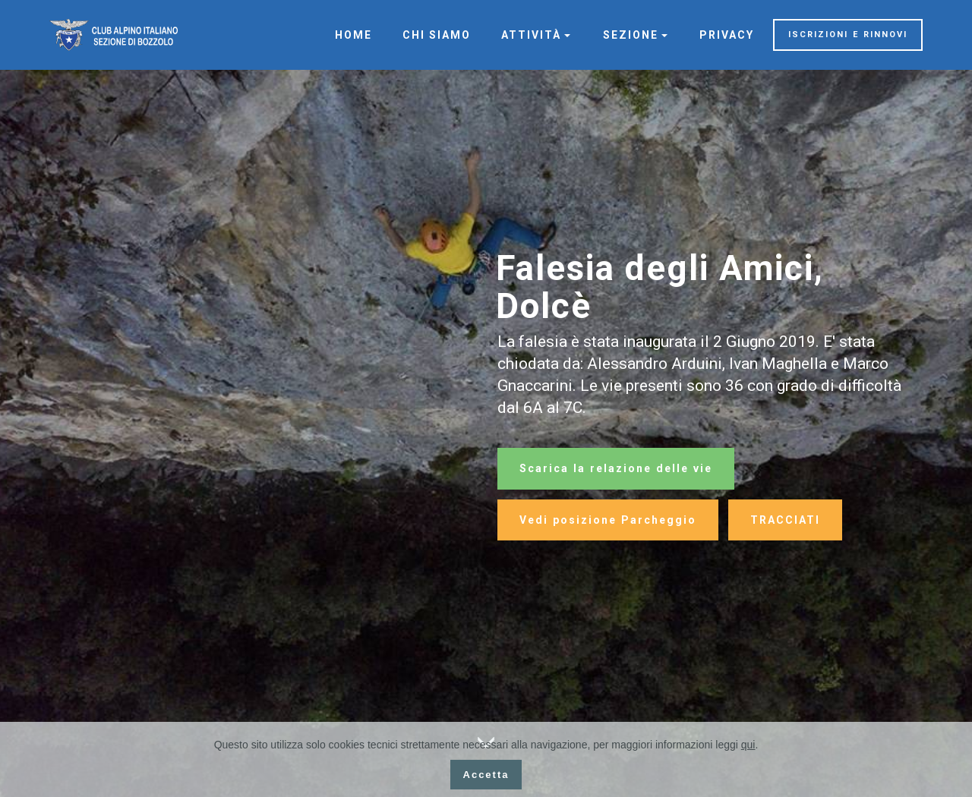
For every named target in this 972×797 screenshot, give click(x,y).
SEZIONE (630, 35)
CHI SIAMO (436, 35)
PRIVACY (726, 35)
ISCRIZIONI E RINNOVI (847, 34)
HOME (353, 35)
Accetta (486, 774)
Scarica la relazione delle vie (615, 468)
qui (748, 745)
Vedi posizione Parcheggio (607, 520)
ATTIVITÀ (531, 35)
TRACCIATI (785, 520)
